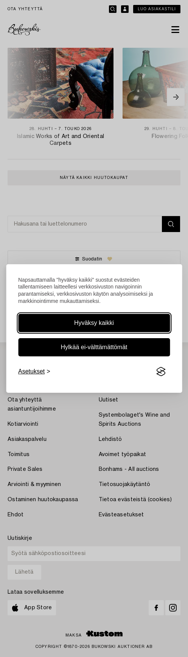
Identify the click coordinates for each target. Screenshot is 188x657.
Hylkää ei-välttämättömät (94, 347)
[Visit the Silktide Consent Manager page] (161, 371)
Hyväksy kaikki (94, 323)
